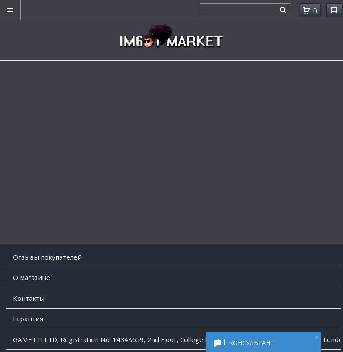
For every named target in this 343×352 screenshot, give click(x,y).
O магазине (31, 277)
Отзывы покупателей (47, 257)
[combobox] (238, 9)
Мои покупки (334, 11)
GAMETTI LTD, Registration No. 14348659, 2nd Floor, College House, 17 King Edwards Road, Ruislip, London (177, 339)
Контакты (29, 298)
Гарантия (28, 318)
